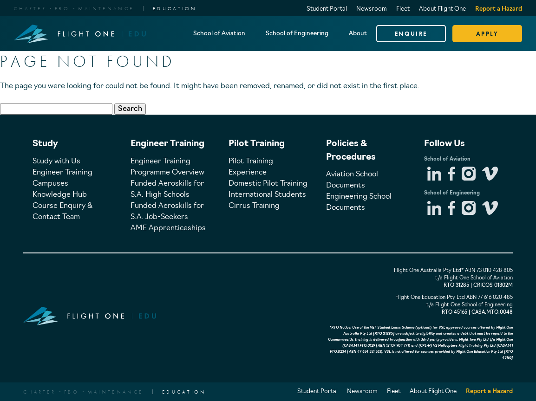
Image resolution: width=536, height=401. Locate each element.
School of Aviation (219, 34)
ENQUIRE (411, 34)
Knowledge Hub (60, 195)
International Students (267, 195)
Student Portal (327, 9)
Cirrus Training (254, 206)
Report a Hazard (498, 9)
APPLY (487, 34)
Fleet (403, 9)
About (358, 34)
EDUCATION (175, 8)
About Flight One (442, 9)
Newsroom (371, 9)
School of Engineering (297, 34)
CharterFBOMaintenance (74, 8)
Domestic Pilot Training (268, 184)
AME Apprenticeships (168, 228)
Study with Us (56, 161)
